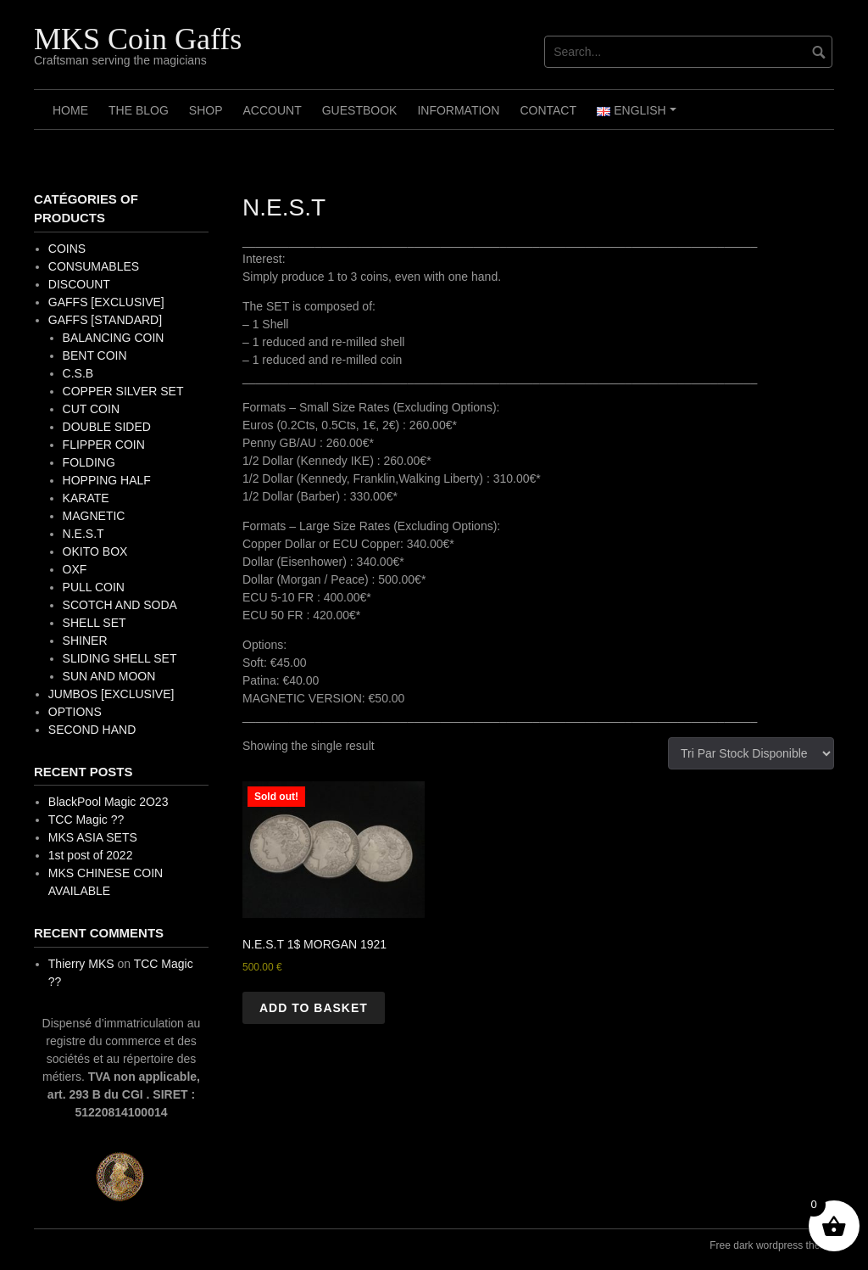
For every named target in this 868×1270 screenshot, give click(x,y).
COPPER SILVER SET (123, 391)
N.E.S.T (83, 533)
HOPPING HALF (107, 480)
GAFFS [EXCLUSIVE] (106, 302)
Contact (548, 110)
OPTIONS (75, 712)
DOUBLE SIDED (107, 427)
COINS (67, 248)
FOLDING (89, 462)
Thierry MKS (81, 964)
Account (271, 110)
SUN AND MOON (109, 676)
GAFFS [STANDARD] (105, 320)
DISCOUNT (79, 284)
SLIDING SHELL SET (120, 658)
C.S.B (78, 373)
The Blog (138, 110)
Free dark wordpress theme (771, 1245)
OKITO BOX (95, 551)
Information (458, 110)
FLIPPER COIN (104, 444)
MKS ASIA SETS (92, 837)
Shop (206, 110)
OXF (75, 569)
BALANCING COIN (113, 337)
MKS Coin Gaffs (138, 39)
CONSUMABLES (93, 266)
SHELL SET (94, 622)
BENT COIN (95, 355)
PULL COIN (94, 587)
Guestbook (360, 110)
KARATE (86, 498)
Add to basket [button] (313, 1008)
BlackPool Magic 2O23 (108, 801)
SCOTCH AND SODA (120, 605)
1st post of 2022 (90, 855)
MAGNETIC (94, 516)
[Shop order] (751, 753)
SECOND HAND (92, 729)
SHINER (85, 640)
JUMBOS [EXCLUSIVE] (111, 694)
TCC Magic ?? (86, 819)
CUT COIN (91, 409)
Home (70, 110)
